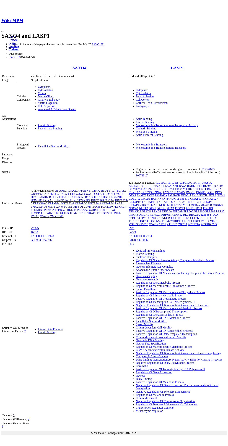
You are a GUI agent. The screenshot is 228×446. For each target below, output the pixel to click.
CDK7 (159, 189)
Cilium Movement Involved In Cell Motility (161, 337)
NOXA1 (133, 208)
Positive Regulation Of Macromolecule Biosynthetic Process (170, 292)
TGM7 (73, 213)
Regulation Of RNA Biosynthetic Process (159, 314)
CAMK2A (135, 189)
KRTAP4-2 (135, 205)
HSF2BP (59, 200)
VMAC (35, 216)
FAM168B (45, 197)
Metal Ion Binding (146, 131)
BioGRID (14, 56)
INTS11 (184, 198)
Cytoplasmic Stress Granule (152, 356)
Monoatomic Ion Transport (151, 144)
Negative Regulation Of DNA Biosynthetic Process (165, 362)
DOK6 (210, 192)
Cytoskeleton (45, 90)
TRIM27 (167, 221)
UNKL (117, 213)
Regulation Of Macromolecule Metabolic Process (164, 346)
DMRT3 (190, 192)
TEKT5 (197, 217)
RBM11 (103, 209)
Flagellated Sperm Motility (53, 146)
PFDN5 (96, 206)
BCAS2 (121, 190)
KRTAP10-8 (197, 198)
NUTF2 (143, 208)
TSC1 (108, 213)
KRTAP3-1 (54, 203)
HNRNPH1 (115, 197)
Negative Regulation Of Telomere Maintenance (163, 391)
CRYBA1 (217, 189)
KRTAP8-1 (108, 203)
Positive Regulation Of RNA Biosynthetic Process (164, 330)
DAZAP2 (179, 192)
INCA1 (68, 200)
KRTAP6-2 (81, 203)
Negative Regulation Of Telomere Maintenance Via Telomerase (172, 305)
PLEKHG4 (119, 206)
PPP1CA (49, 209)
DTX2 (34, 197)
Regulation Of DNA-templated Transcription (161, 311)
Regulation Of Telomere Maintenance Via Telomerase (166, 404)
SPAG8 (145, 217)
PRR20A (167, 211)
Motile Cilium (46, 96)
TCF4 (170, 217)
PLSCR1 (180, 208)
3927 (131, 228)
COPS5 (200, 189)
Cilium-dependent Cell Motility (154, 327)
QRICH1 (144, 214)
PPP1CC (60, 209)
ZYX (214, 224)
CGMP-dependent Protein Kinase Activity (160, 349)
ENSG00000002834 (140, 236)
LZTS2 (178, 205)
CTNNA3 (156, 192)
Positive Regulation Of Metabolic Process (160, 382)
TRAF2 (91, 213)
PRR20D (199, 211)
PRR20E (210, 211)
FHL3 (62, 197)
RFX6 (111, 209)
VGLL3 (133, 224)
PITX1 (170, 208)
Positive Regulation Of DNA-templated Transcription (166, 333)
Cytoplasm (44, 86)
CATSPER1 (49, 193)
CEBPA (168, 189)
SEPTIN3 (134, 217)
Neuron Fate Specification (151, 343)
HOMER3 (37, 200)
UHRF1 (195, 221)
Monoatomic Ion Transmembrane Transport (161, 147)
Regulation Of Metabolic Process (155, 394)
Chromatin (142, 365)
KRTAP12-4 (211, 198)
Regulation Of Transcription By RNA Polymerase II (165, 301)
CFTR (71, 193)
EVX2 (150, 195)
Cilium (42, 93)
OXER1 (161, 208)
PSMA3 (133, 214)
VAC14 (205, 221)
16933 (34, 232)
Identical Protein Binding (150, 250)
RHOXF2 (194, 214)
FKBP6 (78, 197)
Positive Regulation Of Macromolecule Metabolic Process (169, 308)
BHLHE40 (203, 185)
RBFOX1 (155, 214)
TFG (66, 213)
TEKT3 (179, 217)
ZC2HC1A (194, 224)
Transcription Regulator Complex (155, 407)
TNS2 (157, 221)
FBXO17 (186, 195)
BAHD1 (191, 185)
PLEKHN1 (37, 209)
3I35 (131, 243)
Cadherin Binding (146, 128)
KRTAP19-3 (136, 201)
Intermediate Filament (50, 329)
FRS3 (87, 197)
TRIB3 (101, 213)
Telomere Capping (146, 276)
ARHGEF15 (136, 185)
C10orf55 (36, 193)
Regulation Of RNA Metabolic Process (158, 282)
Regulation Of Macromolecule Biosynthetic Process (165, 285)
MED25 (195, 205)
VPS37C (143, 224)
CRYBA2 (134, 192)
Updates (14, 49)
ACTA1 (165, 182)
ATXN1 (173, 185)
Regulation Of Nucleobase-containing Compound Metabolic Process (175, 260)
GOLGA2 (96, 197)
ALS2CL (71, 190)
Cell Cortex (142, 99)
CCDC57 (62, 193)
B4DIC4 (133, 239)
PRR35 (220, 211)
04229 (132, 232)
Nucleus (140, 375)
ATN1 (86, 190)
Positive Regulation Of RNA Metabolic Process (163, 317)
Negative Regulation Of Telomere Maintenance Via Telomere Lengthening (178, 353)
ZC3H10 (206, 224)
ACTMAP (194, 182)
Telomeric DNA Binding (150, 340)
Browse (13, 39)
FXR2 (212, 195)
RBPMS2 (177, 214)
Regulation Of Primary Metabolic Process (160, 295)
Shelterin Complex (146, 257)
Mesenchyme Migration (149, 410)
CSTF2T (146, 192)
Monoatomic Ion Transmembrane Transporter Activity (167, 125)
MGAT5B (206, 205)
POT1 (198, 208)
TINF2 (142, 221)
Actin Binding (144, 118)
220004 (35, 228)
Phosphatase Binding (50, 128)
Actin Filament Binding (149, 134)
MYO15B (66, 206)
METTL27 (54, 206)
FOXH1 (204, 195)
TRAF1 (82, 213)
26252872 (208, 169)
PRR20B (178, 211)
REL (185, 214)
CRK (208, 189)
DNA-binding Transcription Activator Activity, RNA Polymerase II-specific (179, 359)
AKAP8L (60, 190)
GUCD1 (145, 198)
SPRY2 (154, 217)
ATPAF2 (95, 190)
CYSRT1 (119, 193)
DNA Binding (144, 378)
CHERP (190, 189)
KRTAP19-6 (40, 203)
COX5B (88, 193)
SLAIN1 (48, 213)
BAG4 (112, 190)
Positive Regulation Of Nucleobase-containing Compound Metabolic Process (180, 273)
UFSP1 (186, 221)
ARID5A (163, 185)
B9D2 (104, 190)
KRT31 (95, 200)
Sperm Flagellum (48, 102)
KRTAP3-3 (208, 201)
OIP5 (76, 206)
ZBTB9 (182, 224)
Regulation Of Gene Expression (154, 372)
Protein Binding (47, 125)
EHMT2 (141, 195)
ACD (157, 182)
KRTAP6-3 (94, 203)
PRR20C (188, 211)
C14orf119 (216, 185)
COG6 (79, 193)
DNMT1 (201, 192)
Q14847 (143, 239)
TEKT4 (58, 213)
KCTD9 (78, 200)
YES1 (162, 224)
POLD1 (190, 208)
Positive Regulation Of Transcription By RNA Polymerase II (170, 369)
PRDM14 (71, 209)
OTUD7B (85, 206)
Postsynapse (143, 106)
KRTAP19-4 (151, 201)
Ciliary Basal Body (49, 99)
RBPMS (166, 214)
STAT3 (163, 217)
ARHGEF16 (151, 185)
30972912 (141, 175)
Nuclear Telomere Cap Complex (154, 266)
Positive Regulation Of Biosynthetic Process (161, 298)
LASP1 (177, 68)
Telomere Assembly (147, 279)
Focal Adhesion (145, 96)
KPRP (86, 200)
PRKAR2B (135, 211)
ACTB (174, 182)
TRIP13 (177, 221)
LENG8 (160, 205)
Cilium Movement (146, 398)
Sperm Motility (144, 324)
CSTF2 (98, 193)
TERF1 (207, 217)
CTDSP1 (108, 193)
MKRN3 (218, 205)
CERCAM (179, 189)
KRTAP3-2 (67, 203)
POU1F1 (208, 208)
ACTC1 (183, 182)
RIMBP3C (37, 213)
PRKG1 (146, 211)
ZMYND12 (57, 216)
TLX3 (150, 221)
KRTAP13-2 (107, 200)
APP (79, 190)
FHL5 (70, 197)
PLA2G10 (107, 206)
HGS (105, 197)
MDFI (186, 205)
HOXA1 (48, 200)
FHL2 (55, 197)
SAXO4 (79, 68)
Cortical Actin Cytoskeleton (152, 102)
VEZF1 (214, 221)
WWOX (45, 216)
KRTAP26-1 (180, 201)
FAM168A (161, 195)
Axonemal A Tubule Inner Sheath (57, 109)
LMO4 (43, 206)
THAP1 (133, 221)
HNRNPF (163, 198)
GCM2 (221, 195)
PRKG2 (156, 211)
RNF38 (205, 214)
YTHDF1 (172, 224)
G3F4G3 (36, 239)
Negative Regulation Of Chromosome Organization (165, 401)
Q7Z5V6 (47, 239)
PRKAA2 (82, 209)
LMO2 (35, 206)
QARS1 (93, 209)
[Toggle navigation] (2, 31)
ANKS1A (206, 182)
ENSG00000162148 (42, 236)
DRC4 (218, 192)
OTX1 (152, 208)
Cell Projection (46, 106)
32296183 (97, 44)
